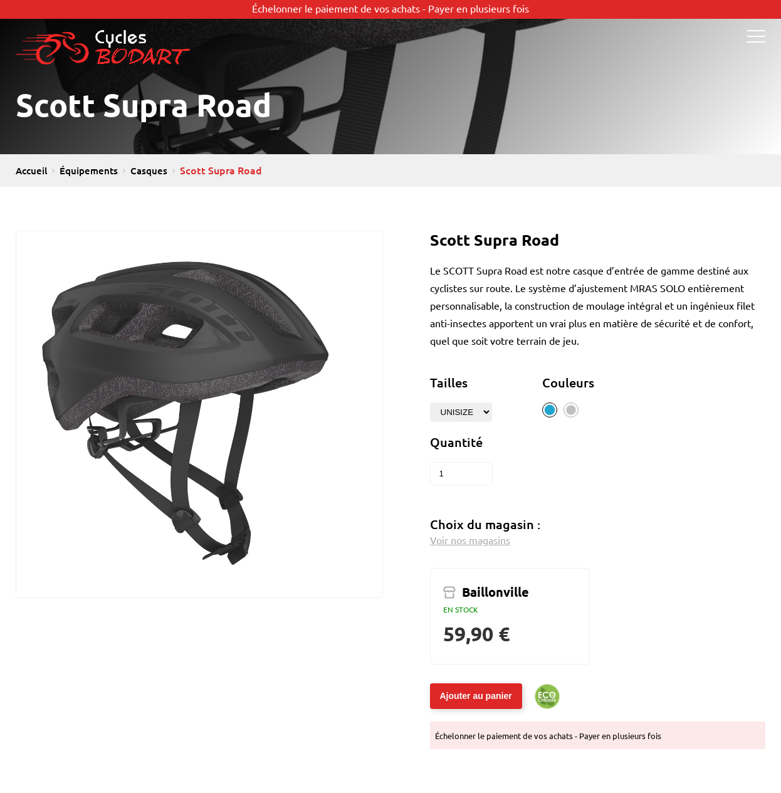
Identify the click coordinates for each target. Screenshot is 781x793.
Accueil (31, 170)
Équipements (89, 170)
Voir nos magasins (470, 540)
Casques (148, 170)
